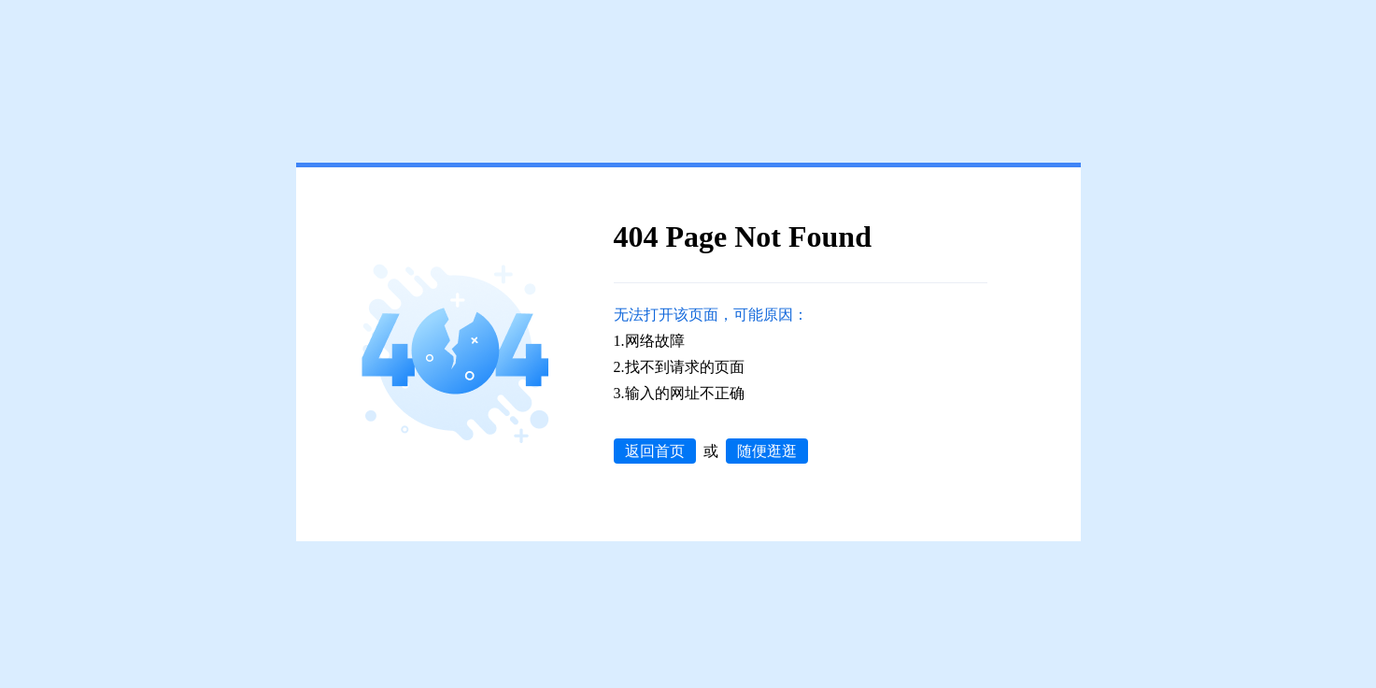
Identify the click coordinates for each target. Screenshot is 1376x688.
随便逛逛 (767, 451)
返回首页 (655, 451)
